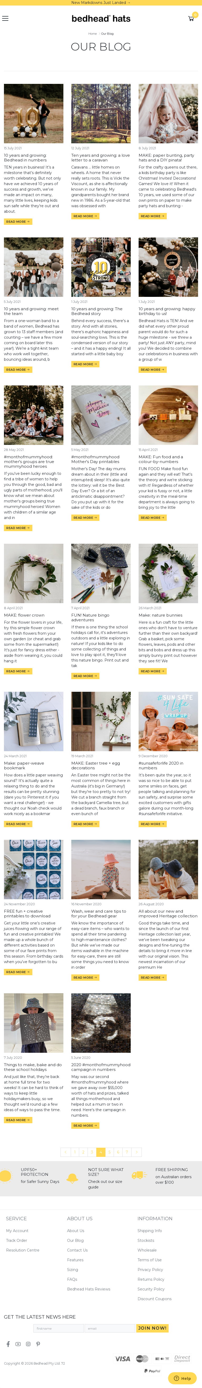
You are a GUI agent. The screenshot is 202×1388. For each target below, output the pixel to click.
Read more (18, 221)
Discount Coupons (154, 1299)
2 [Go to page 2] (83, 1152)
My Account (17, 1230)
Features (75, 1260)
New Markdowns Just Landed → (101, 2)
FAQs (72, 1279)
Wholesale (147, 1250)
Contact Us (77, 1250)
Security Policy (151, 1289)
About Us (75, 1230)
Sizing (72, 1269)
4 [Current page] (101, 1152)
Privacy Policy (150, 1269)
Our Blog (75, 1240)
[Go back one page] (65, 1152)
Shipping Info (150, 1230)
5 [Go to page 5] (109, 1152)
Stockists (146, 1240)
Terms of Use (150, 1260)
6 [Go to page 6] (118, 1152)
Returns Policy (151, 1279)
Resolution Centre (22, 1250)
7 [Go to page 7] (127, 1152)
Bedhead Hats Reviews (88, 1289)
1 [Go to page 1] (75, 1152)
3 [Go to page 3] (92, 1152)
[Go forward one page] (136, 1152)
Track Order (16, 1240)
